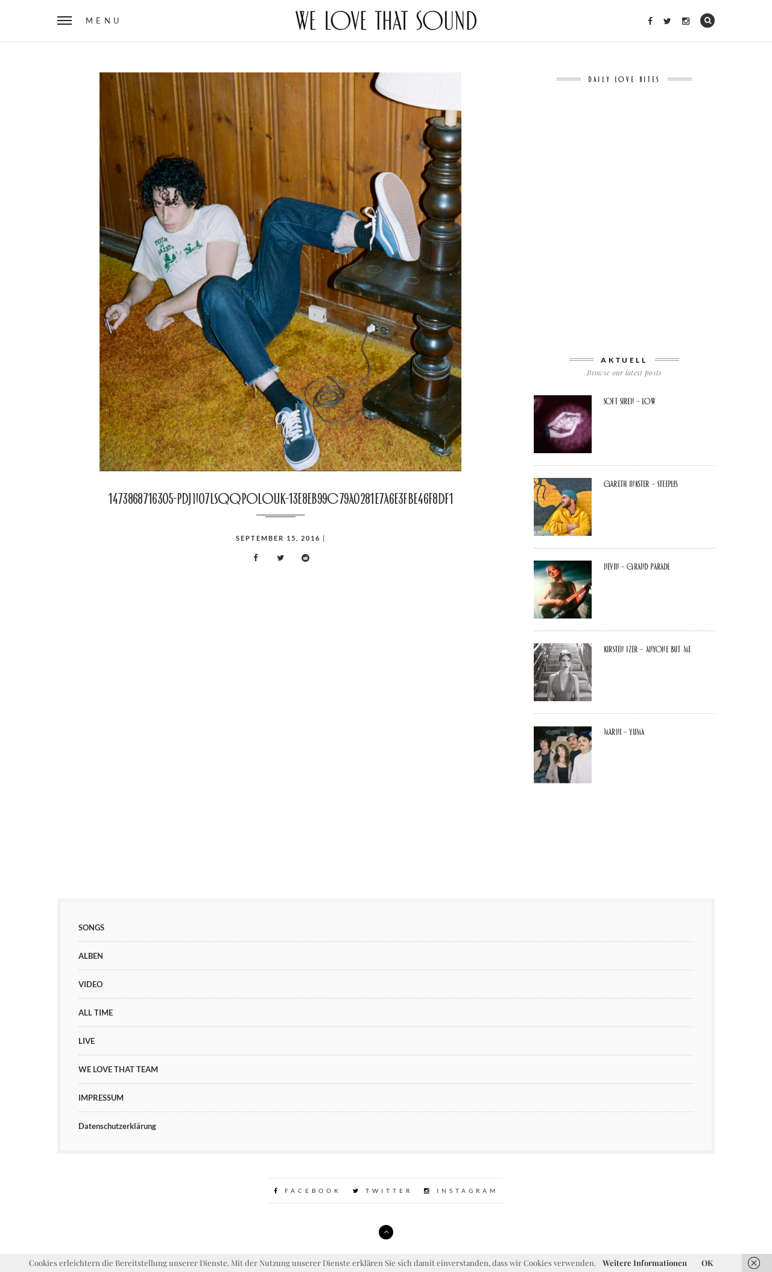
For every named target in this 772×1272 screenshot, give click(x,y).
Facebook (307, 1190)
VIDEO (90, 984)
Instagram (461, 1190)
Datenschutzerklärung (117, 1126)
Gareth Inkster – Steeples (640, 484)
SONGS (91, 927)
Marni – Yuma (624, 732)
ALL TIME (95, 1012)
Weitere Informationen (645, 1263)
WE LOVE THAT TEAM (118, 1069)
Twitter (383, 1190)
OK (707, 1263)
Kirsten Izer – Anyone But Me (647, 649)
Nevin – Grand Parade (637, 566)
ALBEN (90, 956)
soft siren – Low (629, 401)
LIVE (86, 1041)
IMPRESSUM (101, 1097)
